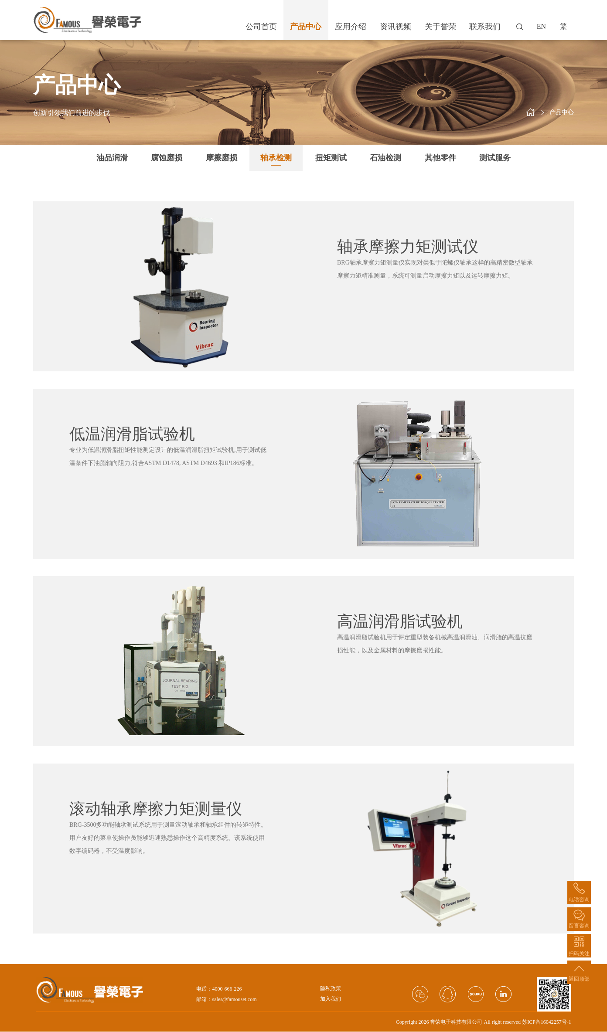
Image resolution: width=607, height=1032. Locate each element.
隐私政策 (330, 988)
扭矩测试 (331, 157)
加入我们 (330, 999)
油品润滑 (112, 157)
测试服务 (495, 157)
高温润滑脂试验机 (400, 621)
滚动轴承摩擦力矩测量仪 (155, 809)
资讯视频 (395, 26)
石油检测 (385, 157)
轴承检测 (276, 157)
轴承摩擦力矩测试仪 (407, 246)
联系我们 (485, 26)
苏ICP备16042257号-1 (546, 1022)
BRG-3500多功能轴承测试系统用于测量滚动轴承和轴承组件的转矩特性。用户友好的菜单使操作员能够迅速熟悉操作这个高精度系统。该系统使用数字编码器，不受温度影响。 (168, 838)
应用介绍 (350, 26)
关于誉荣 (440, 26)
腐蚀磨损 (166, 157)
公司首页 (261, 26)
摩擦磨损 (221, 157)
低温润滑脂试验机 (132, 434)
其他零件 (440, 157)
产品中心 (305, 26)
